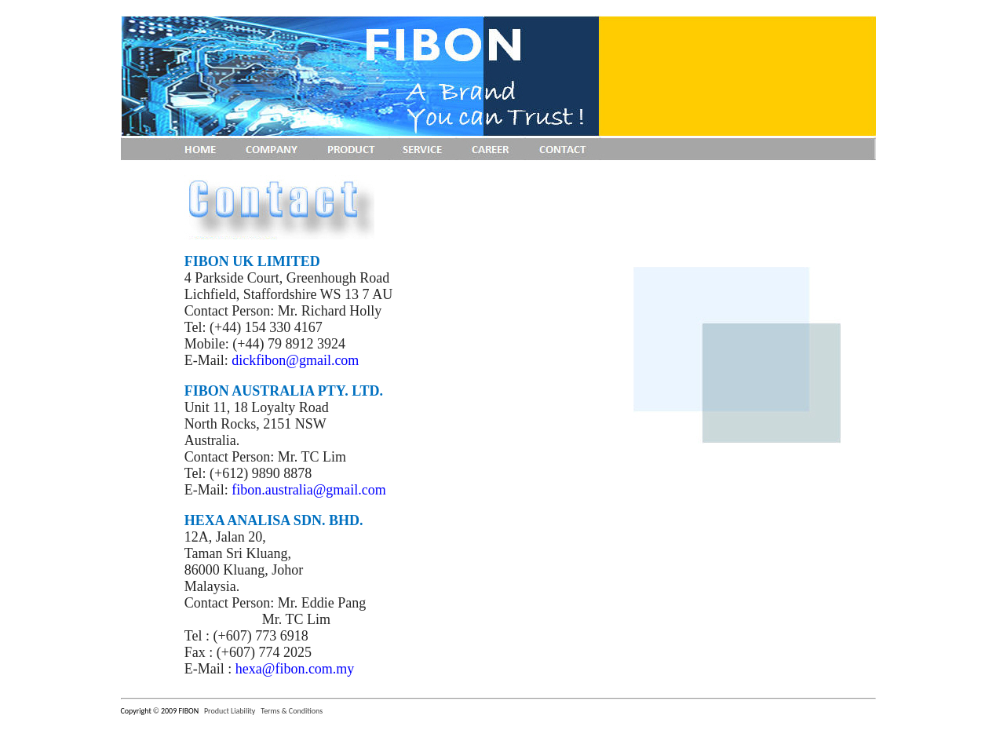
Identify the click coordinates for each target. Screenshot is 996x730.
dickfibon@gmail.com (295, 360)
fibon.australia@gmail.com (309, 490)
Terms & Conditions (292, 711)
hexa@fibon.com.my (295, 669)
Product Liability (229, 711)
